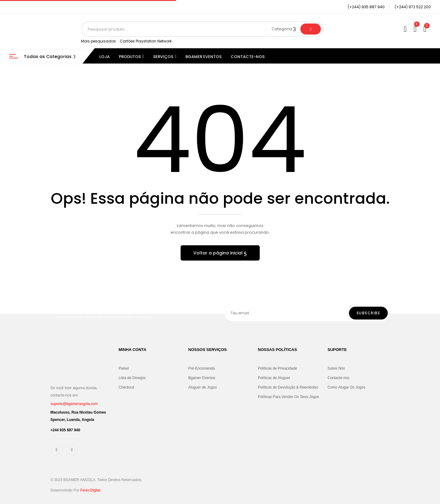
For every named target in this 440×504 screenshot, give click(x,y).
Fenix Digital (90, 490)
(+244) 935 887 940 (366, 6)
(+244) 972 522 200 (413, 6)
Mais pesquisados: (99, 41)
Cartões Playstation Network (146, 41)
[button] (426, 29)
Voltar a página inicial (218, 253)
